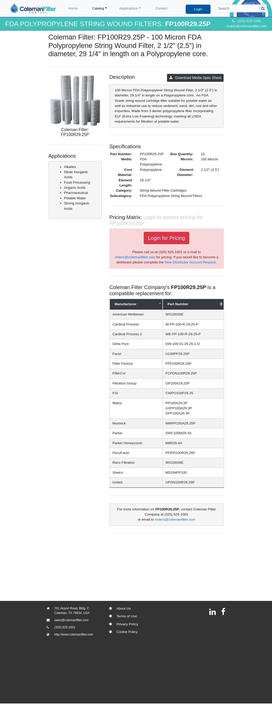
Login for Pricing (166, 238)
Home (73, 8)
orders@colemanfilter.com (246, 26)
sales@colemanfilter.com (71, 620)
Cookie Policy (127, 632)
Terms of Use (127, 616)
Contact (161, 8)
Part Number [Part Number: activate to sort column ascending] (186, 304)
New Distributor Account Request (190, 262)
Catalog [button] (98, 8)
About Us (124, 608)
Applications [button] (128, 8)
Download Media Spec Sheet (195, 78)
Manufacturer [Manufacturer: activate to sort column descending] (125, 304)
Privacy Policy (127, 624)
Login (198, 9)
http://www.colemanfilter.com (73, 634)
